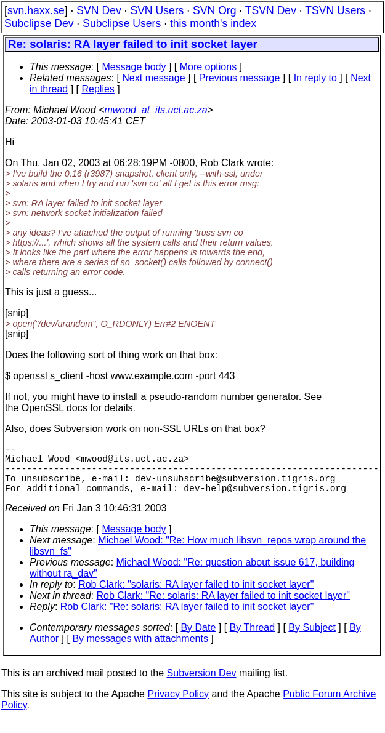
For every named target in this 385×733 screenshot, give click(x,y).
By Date (198, 640)
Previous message (239, 78)
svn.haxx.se (36, 10)
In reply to (315, 78)
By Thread (252, 640)
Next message (153, 78)
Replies (98, 89)
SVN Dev (98, 10)
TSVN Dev (270, 10)
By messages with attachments (140, 651)
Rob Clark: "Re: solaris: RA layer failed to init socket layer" (224, 608)
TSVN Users (335, 10)
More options (208, 67)
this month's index (213, 23)
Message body (134, 67)
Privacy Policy (178, 706)
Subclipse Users (122, 23)
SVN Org (214, 10)
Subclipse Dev (38, 23)
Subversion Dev (202, 685)
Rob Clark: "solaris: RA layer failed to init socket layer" (196, 596)
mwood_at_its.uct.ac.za (155, 110)
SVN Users (157, 10)
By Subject (311, 640)
